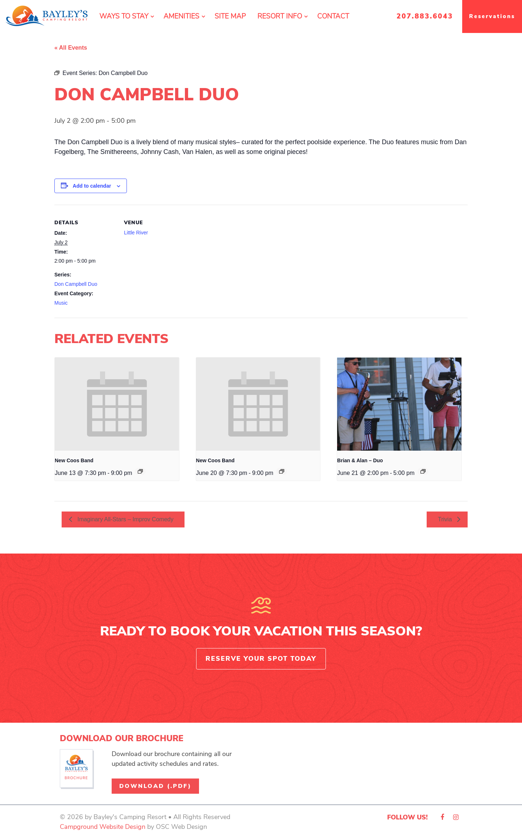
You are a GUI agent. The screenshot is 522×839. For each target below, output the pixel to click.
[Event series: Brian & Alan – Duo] (423, 471)
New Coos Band (74, 460)
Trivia (445, 519)
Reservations (492, 16)
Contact (333, 16)
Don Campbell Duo (75, 284)
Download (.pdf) (155, 786)
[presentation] (117, 404)
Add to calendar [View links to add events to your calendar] (92, 186)
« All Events (70, 48)
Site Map (230, 16)
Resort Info (279, 16)
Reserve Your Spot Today (261, 658)
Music (61, 303)
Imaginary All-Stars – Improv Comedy (124, 519)
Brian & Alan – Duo (360, 460)
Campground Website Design (102, 826)
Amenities (181, 16)
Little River (136, 232)
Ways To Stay (123, 16)
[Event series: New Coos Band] (140, 471)
